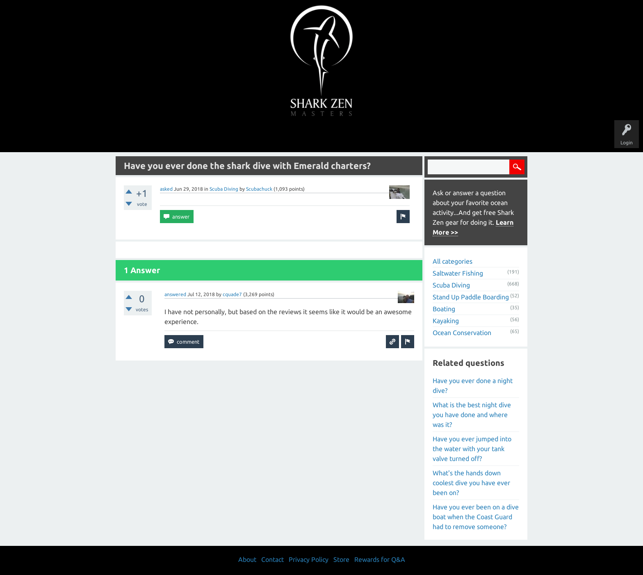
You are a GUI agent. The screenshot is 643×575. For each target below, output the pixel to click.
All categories (452, 261)
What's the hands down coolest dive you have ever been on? (471, 482)
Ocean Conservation (462, 332)
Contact (272, 559)
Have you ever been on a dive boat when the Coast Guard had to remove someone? (476, 516)
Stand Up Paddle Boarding (471, 297)
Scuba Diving (224, 189)
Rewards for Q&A (379, 559)
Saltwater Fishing (458, 273)
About (391, 136)
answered (175, 294)
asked (166, 189)
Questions (230, 136)
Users (322, 136)
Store (416, 136)
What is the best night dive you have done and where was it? (472, 414)
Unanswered (265, 136)
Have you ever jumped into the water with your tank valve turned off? (472, 448)
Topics (296, 136)
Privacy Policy (308, 559)
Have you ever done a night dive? (473, 385)
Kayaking (446, 320)
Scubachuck (259, 189)
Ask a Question (356, 136)
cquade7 (232, 294)
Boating (444, 309)
